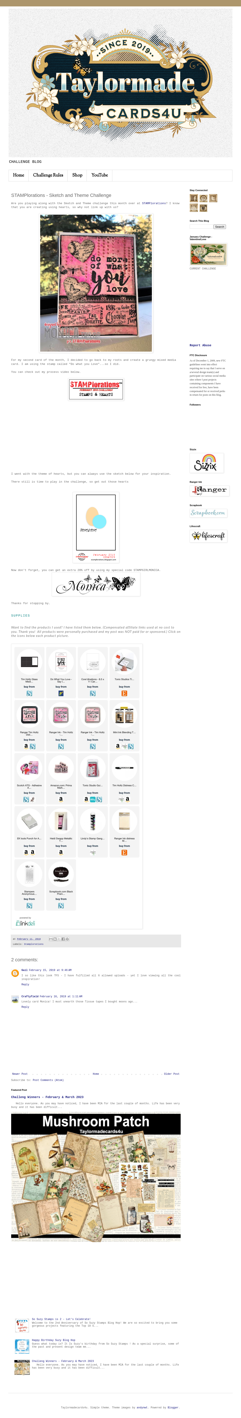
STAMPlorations (154, 203)
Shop (77, 175)
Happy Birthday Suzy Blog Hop (53, 1340)
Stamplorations (34, 944)
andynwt (142, 1407)
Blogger (173, 1407)
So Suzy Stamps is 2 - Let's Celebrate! (61, 1319)
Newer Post (20, 1074)
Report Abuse (200, 345)
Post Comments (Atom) (48, 1080)
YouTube (99, 175)
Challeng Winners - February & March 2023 (47, 1097)
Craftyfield (29, 996)
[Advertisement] (96, 1280)
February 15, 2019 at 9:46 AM (50, 970)
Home (18, 175)
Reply (25, 984)
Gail (24, 970)
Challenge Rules (48, 175)
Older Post (172, 1074)
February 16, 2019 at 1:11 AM (61, 996)
